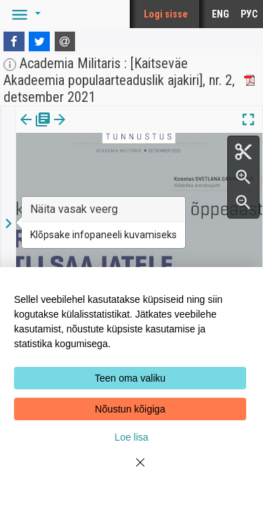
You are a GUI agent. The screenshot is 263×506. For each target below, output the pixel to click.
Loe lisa (131, 437)
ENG (220, 14)
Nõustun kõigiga (130, 409)
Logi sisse (166, 14)
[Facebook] (14, 41)
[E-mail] (65, 41)
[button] (24, 14)
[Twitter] (39, 41)
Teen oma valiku (130, 378)
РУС (249, 14)
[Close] (132, 471)
